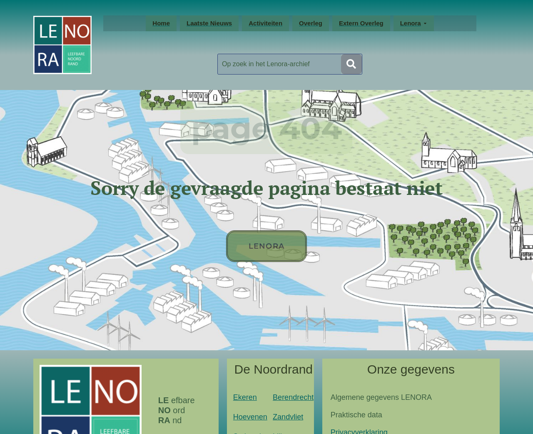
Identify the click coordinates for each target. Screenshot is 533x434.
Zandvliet (288, 417)
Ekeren (245, 397)
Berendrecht (293, 397)
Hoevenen (250, 417)
